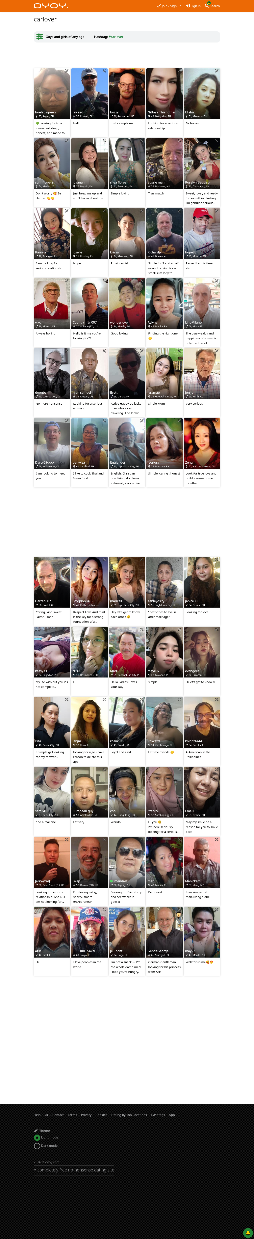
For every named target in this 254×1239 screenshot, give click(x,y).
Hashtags (158, 1115)
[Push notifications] (248, 1233)
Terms (72, 1115)
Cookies (101, 1115)
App (172, 1115)
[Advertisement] (127, 55)
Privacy (86, 1115)
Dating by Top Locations (129, 1115)
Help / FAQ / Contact (49, 1115)
